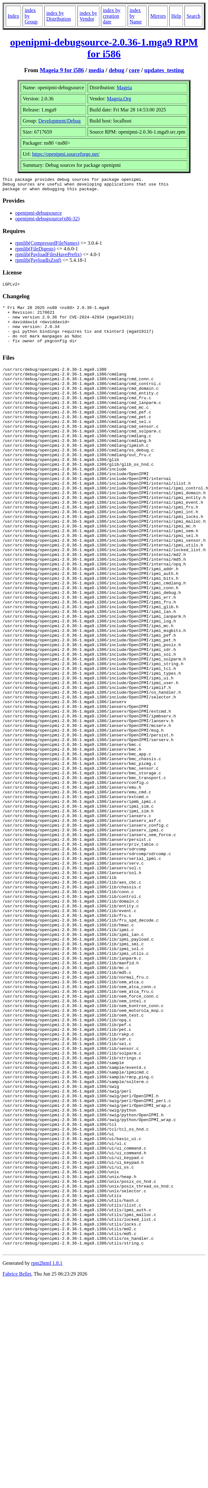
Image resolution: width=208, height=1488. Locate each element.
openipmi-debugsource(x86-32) (47, 221)
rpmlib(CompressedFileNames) (47, 246)
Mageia (124, 87)
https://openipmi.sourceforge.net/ (65, 154)
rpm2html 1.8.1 (47, 1452)
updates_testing (164, 70)
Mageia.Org (119, 98)
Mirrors (158, 16)
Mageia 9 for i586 (62, 70)
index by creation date (112, 16)
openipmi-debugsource (38, 215)
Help (176, 16)
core (134, 70)
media (96, 70)
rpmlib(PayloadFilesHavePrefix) (48, 257)
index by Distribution (58, 16)
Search (193, 16)
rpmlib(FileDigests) (35, 251)
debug (116, 70)
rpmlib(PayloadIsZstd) (38, 263)
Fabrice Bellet (17, 1463)
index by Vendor (88, 16)
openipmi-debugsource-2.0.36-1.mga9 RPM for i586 (104, 48)
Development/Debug (59, 120)
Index (13, 16)
